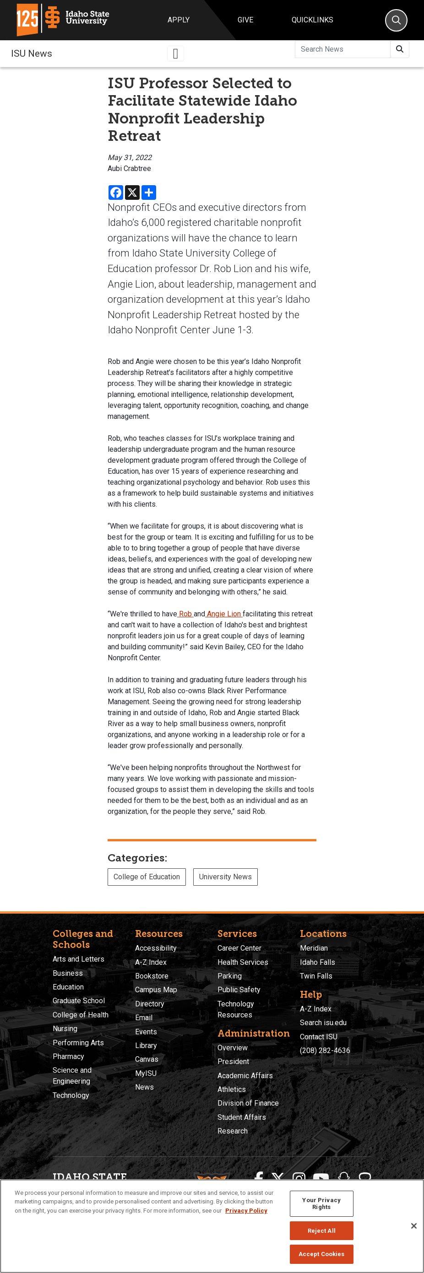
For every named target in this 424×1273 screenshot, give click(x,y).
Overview (232, 1047)
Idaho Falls (317, 962)
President (233, 1061)
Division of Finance (248, 1103)
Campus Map (156, 989)
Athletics (231, 1089)
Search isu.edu (323, 1022)
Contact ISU (318, 1036)
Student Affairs (241, 1117)
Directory (149, 1004)
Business (68, 973)
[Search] (396, 20)
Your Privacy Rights (321, 1204)
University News (225, 876)
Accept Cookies (322, 1254)
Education (68, 987)
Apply (179, 20)
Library (146, 1045)
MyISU (146, 1073)
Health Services (242, 962)
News (144, 1087)
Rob (185, 614)
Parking (229, 976)
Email (143, 1017)
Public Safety (239, 989)
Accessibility (156, 948)
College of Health (81, 1015)
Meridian (314, 948)
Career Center (239, 948)
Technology (71, 1095)
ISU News (31, 53)
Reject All (322, 1230)
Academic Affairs (245, 1075)
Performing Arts (78, 1042)
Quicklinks (312, 20)
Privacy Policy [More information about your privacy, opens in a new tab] (246, 1210)
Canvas (146, 1059)
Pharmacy (68, 1056)
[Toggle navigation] (176, 53)
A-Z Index (151, 962)
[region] (212, 1226)
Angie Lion (224, 614)
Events (146, 1031)
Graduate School (79, 1000)
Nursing (65, 1028)
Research (232, 1131)
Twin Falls (316, 976)
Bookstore (152, 976)
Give (245, 20)
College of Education (147, 876)
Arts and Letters (78, 959)
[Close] (414, 1226)
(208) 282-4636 (325, 1050)
